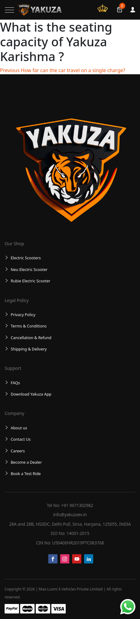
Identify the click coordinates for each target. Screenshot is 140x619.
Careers (18, 451)
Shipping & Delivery (29, 349)
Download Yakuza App (31, 394)
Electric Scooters (26, 258)
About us (19, 428)
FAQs (15, 382)
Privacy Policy (23, 314)
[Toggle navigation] (9, 10)
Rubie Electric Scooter (30, 281)
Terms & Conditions (28, 326)
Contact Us (21, 439)
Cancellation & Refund (31, 337)
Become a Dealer (26, 462)
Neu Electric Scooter (29, 269)
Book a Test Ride (26, 473)
